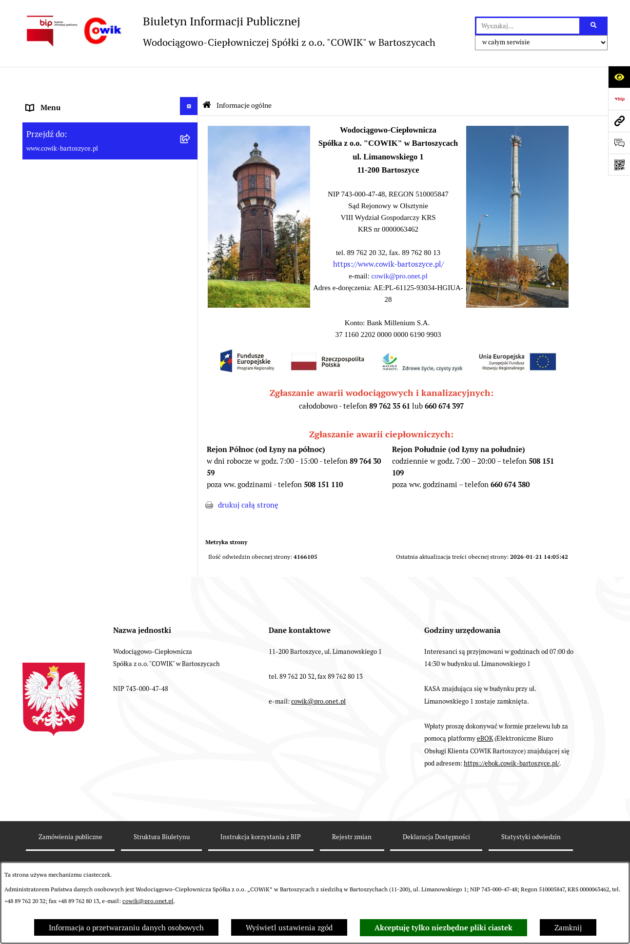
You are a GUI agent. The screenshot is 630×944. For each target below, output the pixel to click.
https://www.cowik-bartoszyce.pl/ (388, 237)
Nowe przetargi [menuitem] (51, 362)
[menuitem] (110, 131)
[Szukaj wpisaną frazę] (594, 26)
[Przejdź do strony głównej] (228, 31)
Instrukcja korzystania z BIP (260, 849)
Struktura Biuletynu (162, 849)
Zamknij (568, 927)
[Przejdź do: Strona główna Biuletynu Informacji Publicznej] (206, 78)
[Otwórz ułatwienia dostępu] (619, 77)
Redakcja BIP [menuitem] (47, 515)
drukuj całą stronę (248, 478)
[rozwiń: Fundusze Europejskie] (191, 448)
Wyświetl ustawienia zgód (289, 927)
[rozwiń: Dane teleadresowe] (191, 158)
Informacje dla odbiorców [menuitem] (68, 215)
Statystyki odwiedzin (531, 849)
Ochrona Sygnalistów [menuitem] (61, 428)
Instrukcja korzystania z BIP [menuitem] (72, 537)
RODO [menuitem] (36, 406)
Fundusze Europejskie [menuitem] (62, 449)
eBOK (485, 751)
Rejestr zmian (352, 849)
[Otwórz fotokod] (619, 165)
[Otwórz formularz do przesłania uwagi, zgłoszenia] (619, 143)
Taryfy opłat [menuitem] (46, 340)
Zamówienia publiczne (70, 849)
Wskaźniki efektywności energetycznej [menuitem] (90, 296)
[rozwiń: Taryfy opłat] (191, 339)
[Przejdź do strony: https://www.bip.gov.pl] (619, 99)
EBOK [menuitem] (35, 471)
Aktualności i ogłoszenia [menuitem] (67, 237)
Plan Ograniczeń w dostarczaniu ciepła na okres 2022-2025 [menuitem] (96, 267)
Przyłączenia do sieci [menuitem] (61, 384)
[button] (259, 278)
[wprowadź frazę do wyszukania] (528, 26)
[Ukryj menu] (189, 79)
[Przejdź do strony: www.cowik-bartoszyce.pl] (619, 121)
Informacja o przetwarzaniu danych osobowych (126, 927)
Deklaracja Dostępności (436, 849)
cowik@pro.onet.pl (148, 901)
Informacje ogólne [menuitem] (56, 103)
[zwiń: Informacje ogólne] (191, 102)
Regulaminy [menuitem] (46, 318)
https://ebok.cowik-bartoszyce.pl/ (511, 776)
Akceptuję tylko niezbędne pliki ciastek (443, 928)
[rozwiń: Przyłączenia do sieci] (191, 382)
